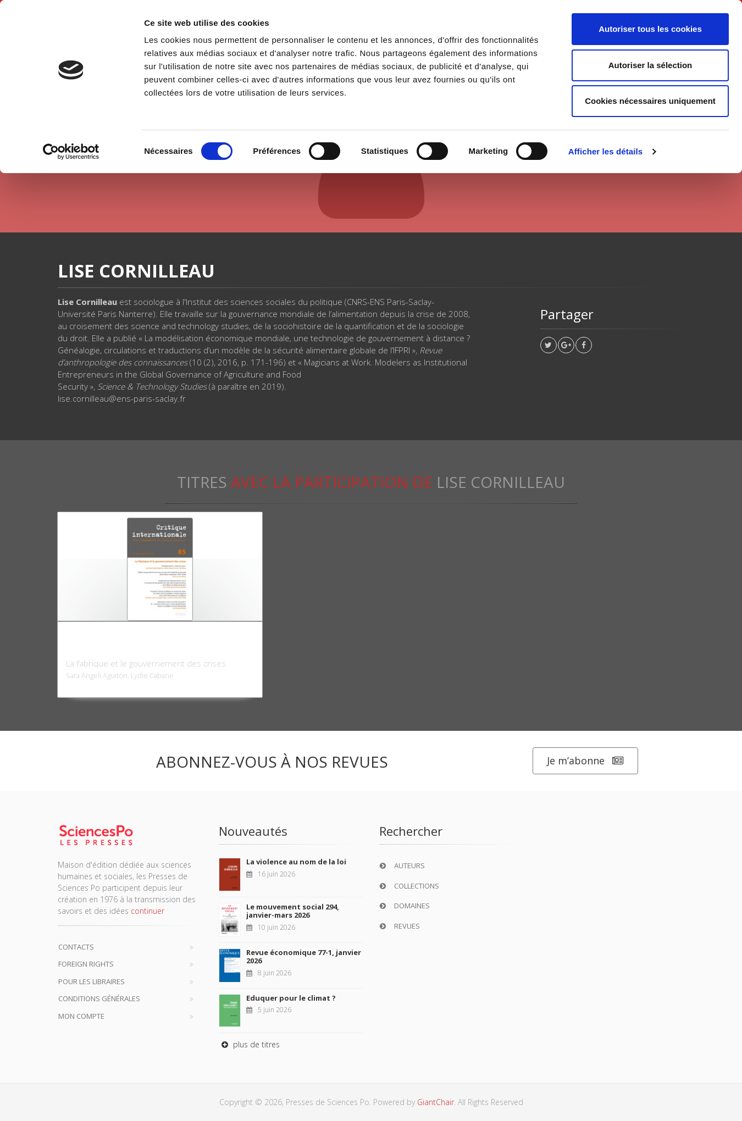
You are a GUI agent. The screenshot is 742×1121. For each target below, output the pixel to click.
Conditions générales (99, 998)
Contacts (76, 947)
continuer (147, 911)
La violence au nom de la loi (296, 862)
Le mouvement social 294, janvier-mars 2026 (292, 911)
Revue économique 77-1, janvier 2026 (303, 956)
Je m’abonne (585, 761)
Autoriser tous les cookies (650, 29)
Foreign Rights (86, 964)
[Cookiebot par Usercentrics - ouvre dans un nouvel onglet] (71, 151)
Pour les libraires (91, 981)
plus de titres (249, 1044)
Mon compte (81, 1016)
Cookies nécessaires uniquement (650, 101)
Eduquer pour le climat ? (291, 998)
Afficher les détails (605, 151)
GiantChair (435, 1102)
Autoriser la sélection (650, 65)
